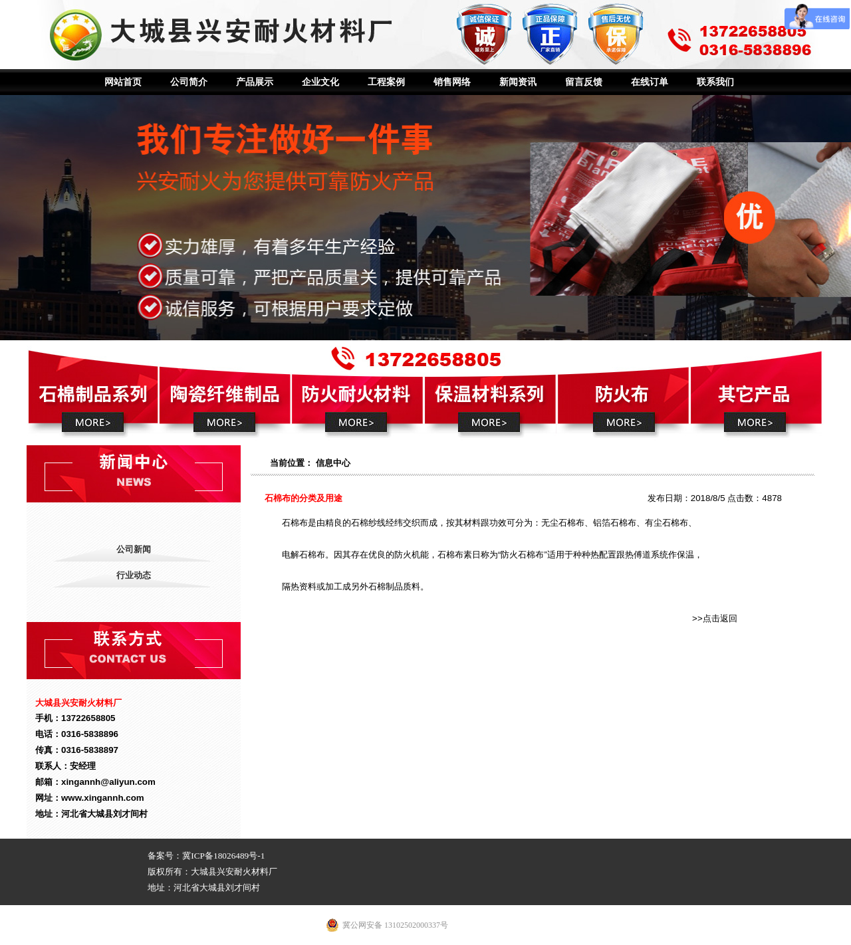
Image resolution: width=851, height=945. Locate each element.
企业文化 (320, 82)
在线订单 (649, 82)
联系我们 (715, 82)
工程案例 (386, 82)
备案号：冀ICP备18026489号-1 (206, 856)
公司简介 (188, 82)
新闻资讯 (518, 82)
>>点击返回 (714, 618)
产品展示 (254, 82)
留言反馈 (583, 82)
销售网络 (452, 82)
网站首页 (123, 82)
